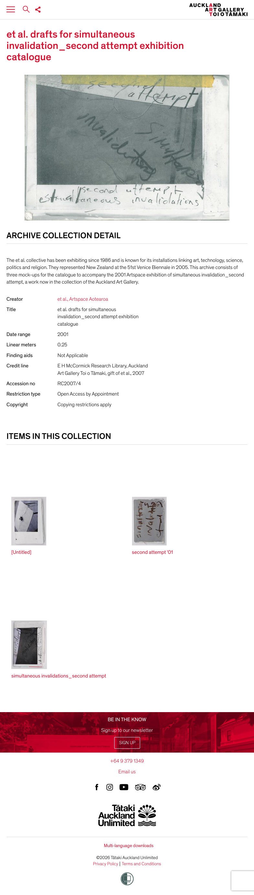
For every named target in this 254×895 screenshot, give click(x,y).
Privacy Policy (105, 864)
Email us (127, 771)
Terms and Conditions (141, 864)
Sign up (127, 743)
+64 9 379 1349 (127, 761)
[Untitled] (21, 552)
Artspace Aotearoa (88, 299)
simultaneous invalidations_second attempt (58, 675)
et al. (62, 299)
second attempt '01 (152, 552)
